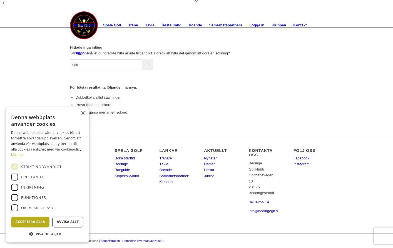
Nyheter (210, 158)
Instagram (301, 164)
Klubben (166, 182)
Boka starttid (125, 158)
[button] (47, 234)
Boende (166, 170)
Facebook (301, 158)
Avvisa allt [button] (68, 221)
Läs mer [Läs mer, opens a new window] (17, 154)
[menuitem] (85, 25)
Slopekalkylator (127, 176)
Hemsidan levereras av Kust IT (143, 240)
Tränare (166, 158)
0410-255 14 (259, 202)
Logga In (81, 53)
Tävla (164, 164)
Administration (110, 240)
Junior (209, 176)
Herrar (209, 170)
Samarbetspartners (175, 176)
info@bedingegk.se (264, 211)
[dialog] (47, 174)
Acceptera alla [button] (30, 221)
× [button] (83, 113)
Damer (209, 164)
